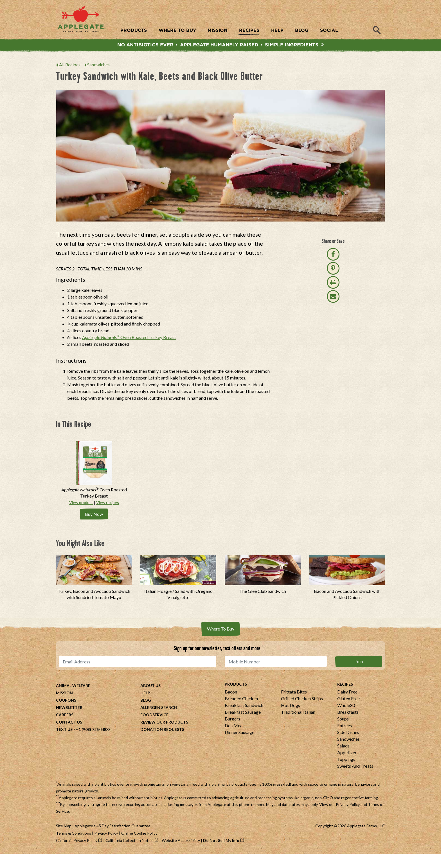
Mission (64, 693)
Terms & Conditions (73, 834)
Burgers (232, 719)
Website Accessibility (181, 841)
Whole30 (346, 706)
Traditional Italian (298, 712)
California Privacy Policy (76, 841)
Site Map (63, 826)
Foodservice (154, 715)
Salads (343, 746)
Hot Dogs (290, 706)
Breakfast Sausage (243, 712)
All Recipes (69, 66)
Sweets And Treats (355, 766)
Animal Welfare (73, 686)
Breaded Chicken (241, 699)
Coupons (66, 701)
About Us (150, 686)
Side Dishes (348, 733)
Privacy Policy (348, 805)
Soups (343, 719)
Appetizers (348, 753)
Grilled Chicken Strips (302, 699)
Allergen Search (158, 708)
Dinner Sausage (239, 733)
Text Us (64, 730)
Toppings (346, 760)
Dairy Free (347, 692)
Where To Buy (220, 629)
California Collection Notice (129, 841)
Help (145, 693)
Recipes (345, 685)
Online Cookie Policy (139, 834)
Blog (145, 701)
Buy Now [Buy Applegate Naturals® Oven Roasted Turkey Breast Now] (94, 515)
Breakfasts (348, 712)
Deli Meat (234, 726)
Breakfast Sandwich (244, 706)
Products (236, 685)
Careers (64, 715)
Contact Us (69, 722)
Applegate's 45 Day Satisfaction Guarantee (112, 826)
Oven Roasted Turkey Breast (129, 339)
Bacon (231, 692)
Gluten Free (348, 699)
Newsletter (69, 708)
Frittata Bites (294, 692)
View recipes (107, 504)
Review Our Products (164, 722)
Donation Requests (162, 730)
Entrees (344, 726)
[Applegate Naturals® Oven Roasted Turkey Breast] (94, 472)
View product (81, 504)
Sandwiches (98, 66)
